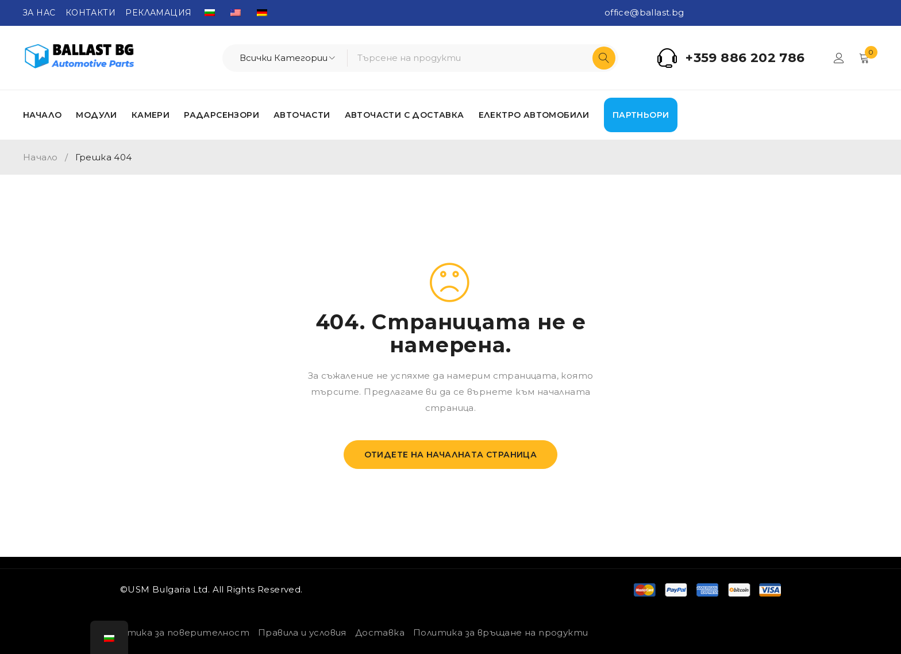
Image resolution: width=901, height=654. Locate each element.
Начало (40, 157)
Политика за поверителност (176, 632)
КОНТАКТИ (90, 12)
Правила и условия (302, 632)
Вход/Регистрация (839, 58)
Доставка (380, 632)
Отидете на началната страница (450, 454)
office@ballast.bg (644, 12)
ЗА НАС (39, 12)
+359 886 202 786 (745, 58)
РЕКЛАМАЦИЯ (158, 12)
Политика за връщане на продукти (500, 632)
